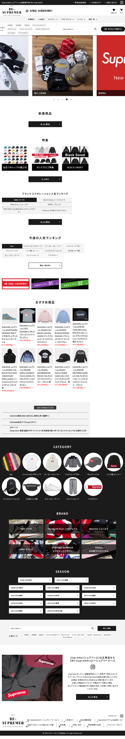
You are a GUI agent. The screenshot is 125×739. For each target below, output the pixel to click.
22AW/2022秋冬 (54, 599)
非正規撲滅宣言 (90, 725)
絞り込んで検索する (112, 29)
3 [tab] (62, 99)
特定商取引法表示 (98, 728)
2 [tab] (58, 99)
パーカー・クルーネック (26, 29)
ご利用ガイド (96, 2)
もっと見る (45, 124)
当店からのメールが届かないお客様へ (53, 728)
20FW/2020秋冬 (90, 606)
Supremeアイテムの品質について (111, 725)
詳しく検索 (107, 632)
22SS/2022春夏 (90, 599)
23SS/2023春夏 (17, 599)
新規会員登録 (80, 2)
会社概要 (73, 728)
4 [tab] (67, 99)
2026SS (10, 25)
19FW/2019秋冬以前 (55, 614)
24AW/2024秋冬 (17, 591)
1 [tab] (54, 99)
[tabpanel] (62, 65)
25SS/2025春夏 (62, 583)
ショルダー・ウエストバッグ (42, 29)
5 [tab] (71, 99)
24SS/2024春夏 (53, 591)
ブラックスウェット (23, 33)
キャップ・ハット (12, 29)
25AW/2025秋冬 (26, 583)
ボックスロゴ (11, 33)
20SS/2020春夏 (17, 614)
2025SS (27, 25)
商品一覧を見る (45, 269)
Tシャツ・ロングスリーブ (39, 25)
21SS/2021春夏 (53, 606)
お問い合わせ (111, 2)
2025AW (18, 25)
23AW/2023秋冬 (90, 591)
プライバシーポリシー (116, 728)
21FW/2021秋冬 (17, 606)
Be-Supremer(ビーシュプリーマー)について (54, 725)
